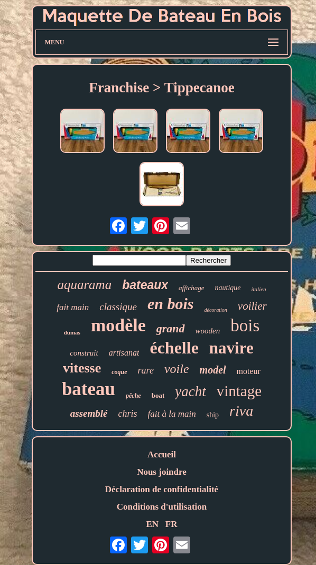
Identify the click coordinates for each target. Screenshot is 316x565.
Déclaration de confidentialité (161, 489)
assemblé (89, 413)
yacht (190, 391)
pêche (133, 395)
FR (171, 524)
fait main (73, 307)
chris (127, 413)
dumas (72, 332)
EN (152, 524)
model (213, 370)
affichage (191, 288)
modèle (118, 325)
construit (84, 353)
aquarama (84, 284)
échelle (174, 347)
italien (259, 289)
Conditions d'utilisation (162, 507)
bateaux (145, 285)
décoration (215, 310)
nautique (228, 288)
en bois (170, 303)
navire (231, 348)
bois (244, 325)
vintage (239, 390)
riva (241, 411)
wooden (208, 331)
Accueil (161, 454)
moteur (249, 371)
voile (176, 369)
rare (146, 370)
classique (118, 306)
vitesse (82, 368)
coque (119, 372)
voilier (252, 306)
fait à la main (172, 414)
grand (170, 328)
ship (213, 415)
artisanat (124, 352)
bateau (88, 389)
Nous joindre (162, 472)
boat (158, 395)
